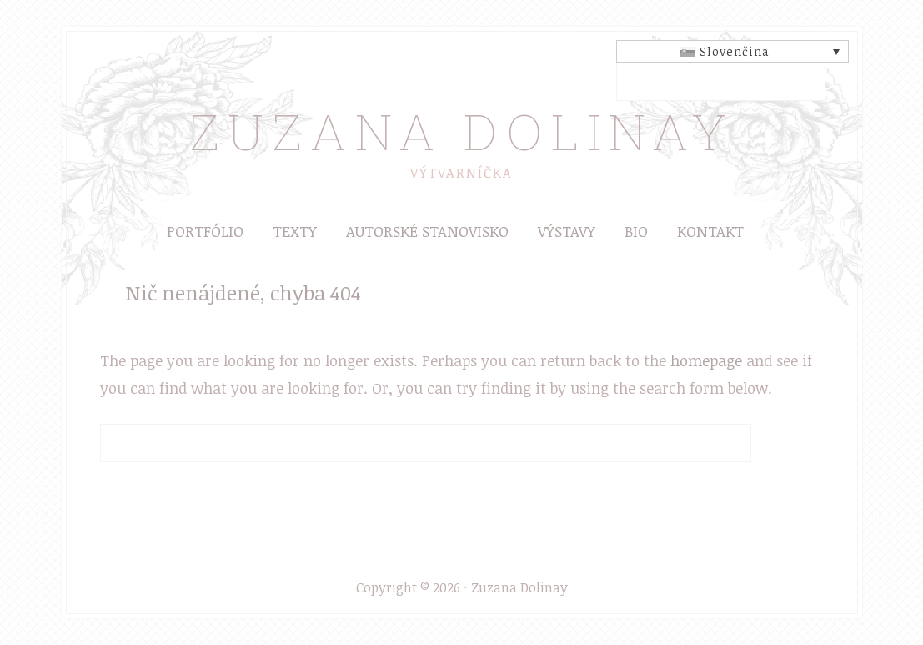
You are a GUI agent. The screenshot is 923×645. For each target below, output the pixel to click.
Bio (636, 231)
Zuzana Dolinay (462, 130)
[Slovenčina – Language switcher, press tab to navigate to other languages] (732, 51)
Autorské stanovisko (427, 231)
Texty (295, 231)
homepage (706, 360)
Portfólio (205, 231)
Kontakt (710, 231)
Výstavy (566, 231)
